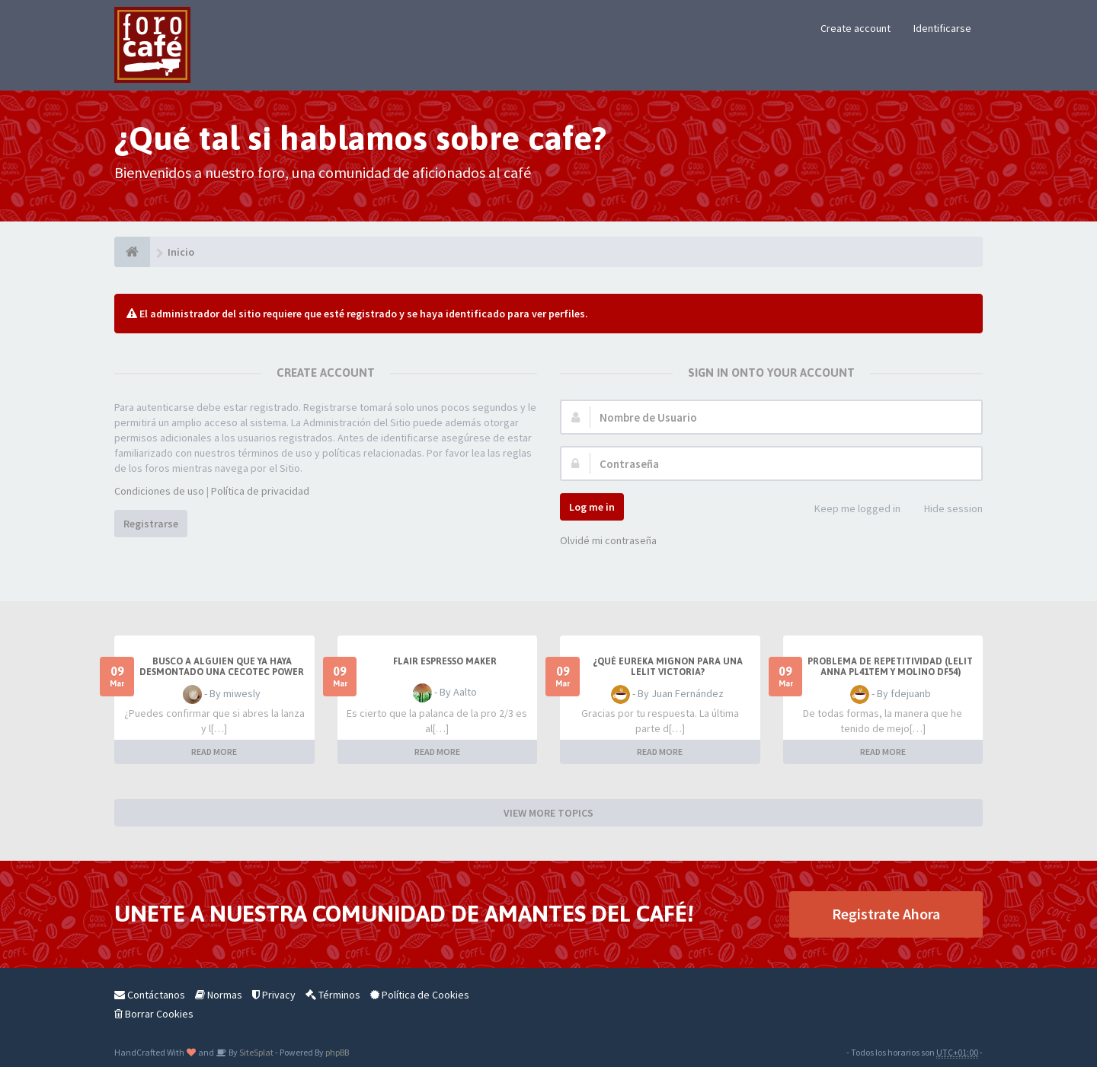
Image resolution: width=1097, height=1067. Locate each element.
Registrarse (150, 523)
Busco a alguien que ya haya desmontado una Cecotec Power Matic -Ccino (221, 672)
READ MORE (214, 751)
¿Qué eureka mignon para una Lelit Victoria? (668, 666)
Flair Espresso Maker (445, 661)
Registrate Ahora (886, 913)
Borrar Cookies (153, 1014)
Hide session (945, 510)
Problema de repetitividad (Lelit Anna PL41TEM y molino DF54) (890, 666)
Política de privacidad (260, 491)
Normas (218, 995)
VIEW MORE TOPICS (548, 813)
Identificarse (942, 28)
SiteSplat (255, 1052)
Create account (855, 28)
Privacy (274, 995)
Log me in (592, 507)
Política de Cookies (419, 995)
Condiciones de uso (159, 491)
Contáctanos (149, 995)
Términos (332, 995)
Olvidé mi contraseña (608, 540)
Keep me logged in (849, 510)
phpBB (337, 1052)
